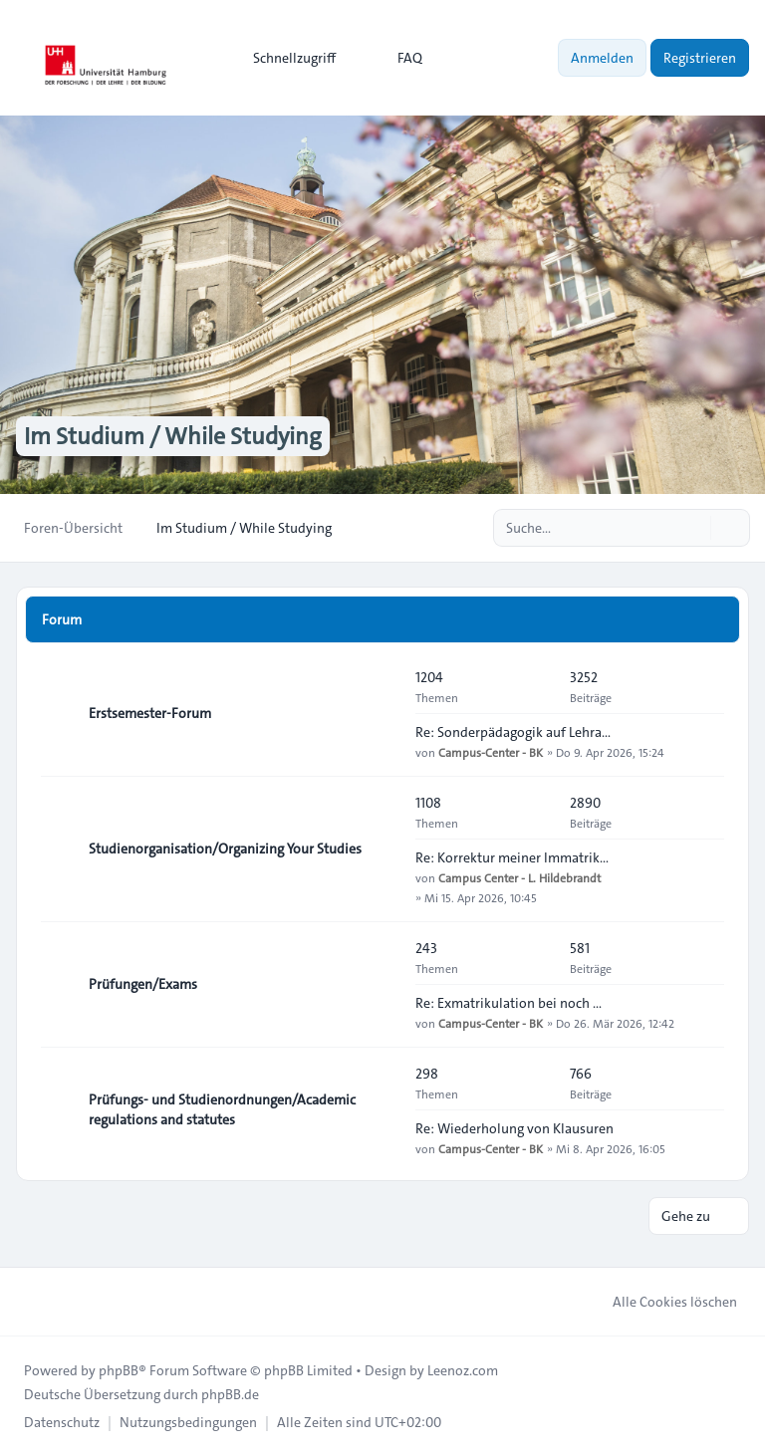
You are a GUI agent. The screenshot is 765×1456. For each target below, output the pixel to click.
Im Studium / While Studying (173, 436)
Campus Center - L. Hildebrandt (519, 877)
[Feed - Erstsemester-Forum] (382, 713)
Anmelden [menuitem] (602, 58)
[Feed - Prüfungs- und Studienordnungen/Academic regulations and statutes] (382, 1109)
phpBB (118, 1370)
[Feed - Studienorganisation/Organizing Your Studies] (382, 848)
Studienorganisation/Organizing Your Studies (225, 848)
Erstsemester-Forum (150, 713)
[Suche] (693, 528)
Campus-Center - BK (490, 752)
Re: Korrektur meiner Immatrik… (512, 857)
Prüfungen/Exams (143, 984)
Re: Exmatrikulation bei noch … (508, 1003)
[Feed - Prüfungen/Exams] (382, 984)
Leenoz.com (462, 1370)
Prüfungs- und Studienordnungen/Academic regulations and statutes (222, 1109)
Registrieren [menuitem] (699, 58)
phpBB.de (230, 1394)
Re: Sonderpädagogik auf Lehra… (513, 732)
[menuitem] (285, 58)
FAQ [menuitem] (397, 58)
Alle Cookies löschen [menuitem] (662, 1302)
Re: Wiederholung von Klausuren (514, 1128)
